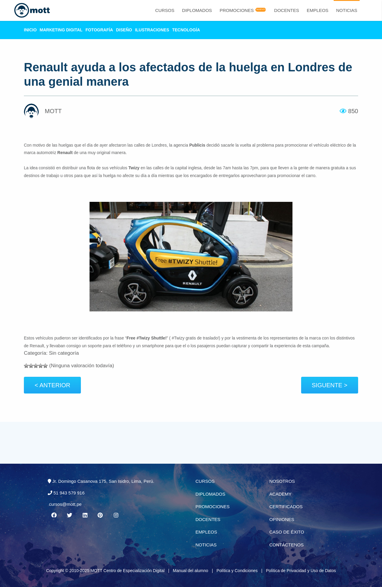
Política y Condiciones (237, 570)
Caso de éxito (286, 531)
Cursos (164, 10)
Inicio (30, 29)
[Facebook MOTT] (54, 515)
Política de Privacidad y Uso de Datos (301, 570)
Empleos (318, 10)
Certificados (286, 506)
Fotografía (99, 29)
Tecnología (186, 29)
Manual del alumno (190, 570)
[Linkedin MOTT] (85, 515)
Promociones (237, 10)
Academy (280, 494)
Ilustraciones (152, 29)
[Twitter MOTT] (69, 515)
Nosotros (282, 481)
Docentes (286, 10)
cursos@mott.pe (65, 504)
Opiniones (281, 519)
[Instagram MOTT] (116, 515)
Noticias (346, 10)
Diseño (124, 29)
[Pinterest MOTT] (101, 515)
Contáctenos (286, 544)
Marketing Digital (61, 29)
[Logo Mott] (32, 10)
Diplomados (197, 10)
